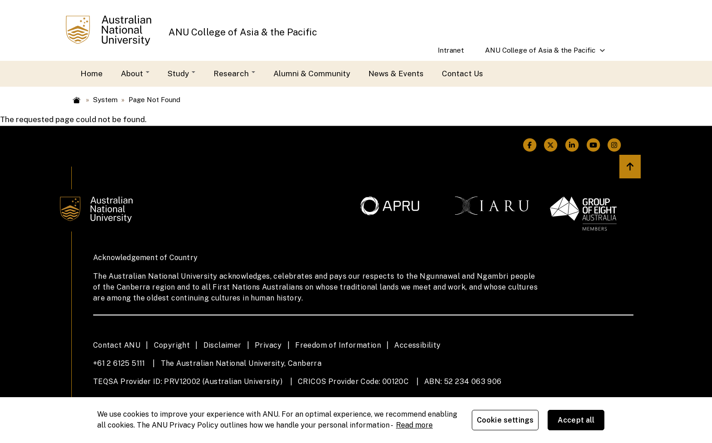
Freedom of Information (338, 345)
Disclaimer (222, 345)
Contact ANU (116, 345)
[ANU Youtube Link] (593, 145)
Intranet (451, 50)
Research (234, 73)
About (135, 73)
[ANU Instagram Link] (614, 145)
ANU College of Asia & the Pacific (242, 32)
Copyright (172, 345)
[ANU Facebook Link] (529, 145)
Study (181, 73)
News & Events (396, 73)
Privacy (268, 345)
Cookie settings (505, 420)
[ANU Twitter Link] (551, 145)
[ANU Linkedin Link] (572, 145)
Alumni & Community (311, 73)
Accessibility (417, 345)
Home (91, 73)
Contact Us (462, 73)
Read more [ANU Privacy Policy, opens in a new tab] (414, 425)
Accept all (576, 420)
